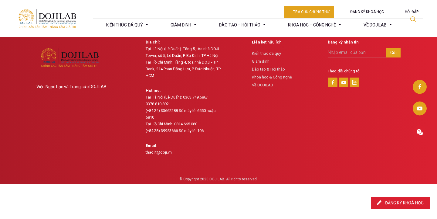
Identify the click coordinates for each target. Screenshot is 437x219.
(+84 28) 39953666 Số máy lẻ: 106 (175, 130)
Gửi (393, 52)
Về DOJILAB (262, 85)
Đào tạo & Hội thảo (268, 69)
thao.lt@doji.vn (159, 152)
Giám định (181, 25)
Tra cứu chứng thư (311, 12)
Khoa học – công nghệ (312, 25)
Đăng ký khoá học (367, 12)
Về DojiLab (375, 25)
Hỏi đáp (411, 12)
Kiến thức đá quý (124, 25)
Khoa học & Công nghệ (272, 77)
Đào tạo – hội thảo (239, 25)
